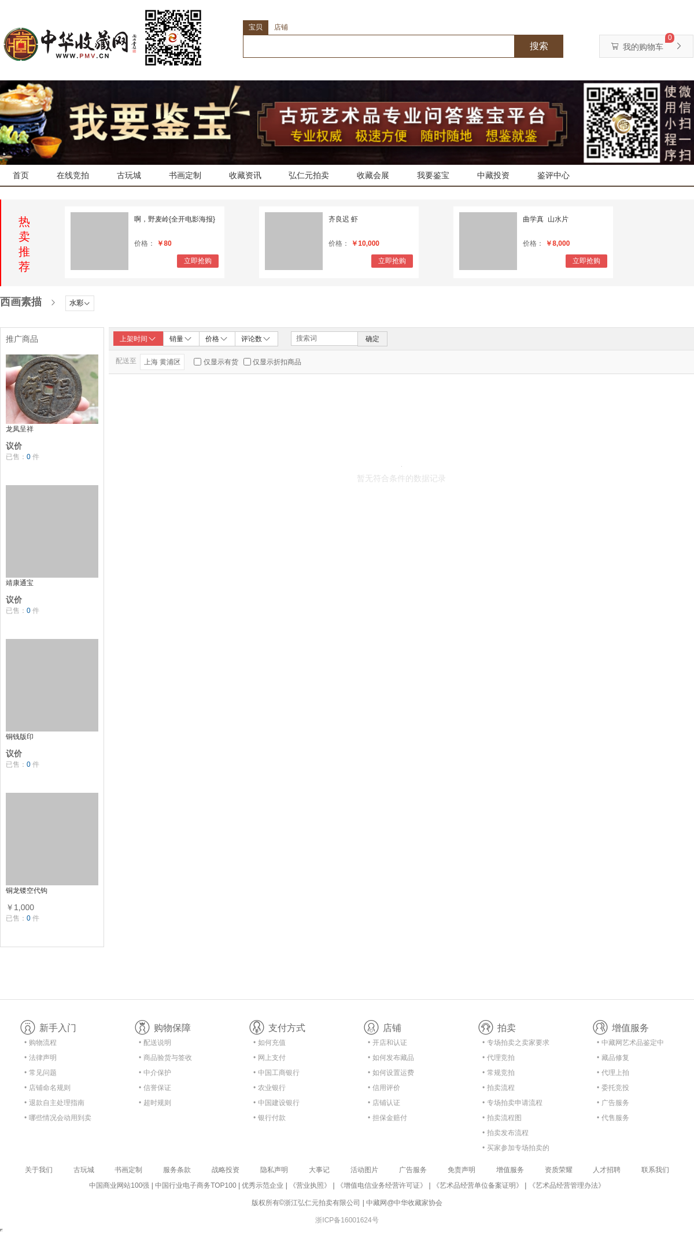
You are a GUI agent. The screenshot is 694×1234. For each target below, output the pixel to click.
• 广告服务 (613, 1103)
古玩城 (129, 175)
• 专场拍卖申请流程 (512, 1103)
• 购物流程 (40, 1043)
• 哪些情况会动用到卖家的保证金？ (57, 1120)
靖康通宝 (20, 583)
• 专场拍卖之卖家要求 (515, 1043)
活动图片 (364, 1170)
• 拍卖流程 (498, 1088)
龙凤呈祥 (20, 429)
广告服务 (413, 1170)
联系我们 (655, 1170)
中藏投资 (493, 175)
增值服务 (510, 1170)
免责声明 (461, 1170)
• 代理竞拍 (498, 1058)
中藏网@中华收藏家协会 (404, 1203)
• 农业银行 (269, 1088)
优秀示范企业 (262, 1185)
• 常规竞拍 (498, 1073)
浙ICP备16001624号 (346, 1220)
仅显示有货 (221, 362)
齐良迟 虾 (343, 219)
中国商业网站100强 (119, 1185)
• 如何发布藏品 (391, 1058)
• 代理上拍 (613, 1073)
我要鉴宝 (433, 175)
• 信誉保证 (155, 1088)
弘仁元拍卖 (309, 175)
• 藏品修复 (613, 1058)
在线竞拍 (73, 175)
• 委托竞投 (613, 1088)
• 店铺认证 (384, 1103)
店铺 (281, 27)
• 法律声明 (40, 1058)
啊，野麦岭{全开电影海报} (174, 219)
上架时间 (138, 339)
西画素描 (21, 302)
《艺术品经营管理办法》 (567, 1185)
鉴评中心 (553, 175)
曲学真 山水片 (546, 219)
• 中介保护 (155, 1073)
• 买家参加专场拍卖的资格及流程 (515, 1150)
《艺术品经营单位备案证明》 (478, 1185)
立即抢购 (198, 261)
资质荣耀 (559, 1170)
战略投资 (225, 1170)
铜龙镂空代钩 (26, 890)
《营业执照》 (310, 1185)
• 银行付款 (269, 1118)
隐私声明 (274, 1170)
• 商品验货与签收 (165, 1058)
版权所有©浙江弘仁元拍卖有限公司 (306, 1203)
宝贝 (256, 27)
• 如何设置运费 (391, 1073)
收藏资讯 (245, 175)
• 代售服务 (613, 1118)
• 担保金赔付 (387, 1118)
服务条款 (177, 1170)
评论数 (256, 338)
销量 (181, 338)
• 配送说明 (155, 1043)
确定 (372, 339)
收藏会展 (373, 175)
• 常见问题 (40, 1073)
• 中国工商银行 (276, 1073)
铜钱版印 (20, 737)
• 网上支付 (269, 1058)
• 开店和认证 (387, 1043)
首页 (21, 175)
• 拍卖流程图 (502, 1118)
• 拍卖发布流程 (505, 1133)
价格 (216, 338)
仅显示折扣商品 (277, 362)
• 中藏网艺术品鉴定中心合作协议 (630, 1045)
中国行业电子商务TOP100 (195, 1185)
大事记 (319, 1170)
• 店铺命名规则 (47, 1088)
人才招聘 (607, 1170)
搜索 (539, 46)
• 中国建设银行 (276, 1103)
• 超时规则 (155, 1103)
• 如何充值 (269, 1043)
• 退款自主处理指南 (54, 1103)
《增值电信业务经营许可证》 (382, 1185)
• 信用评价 (384, 1088)
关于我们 (39, 1170)
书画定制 (185, 175)
